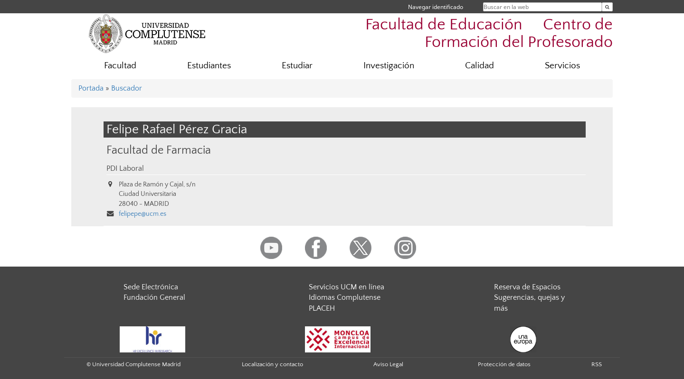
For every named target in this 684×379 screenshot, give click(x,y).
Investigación (388, 66)
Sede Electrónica (151, 287)
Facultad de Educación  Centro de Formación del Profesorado (489, 33)
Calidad (479, 66)
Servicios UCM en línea (346, 287)
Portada (91, 88)
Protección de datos (504, 364)
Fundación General (154, 297)
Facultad (120, 66)
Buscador (126, 88)
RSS (596, 364)
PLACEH (322, 308)
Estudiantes (209, 66)
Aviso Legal (388, 364)
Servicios (562, 66)
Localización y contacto (272, 364)
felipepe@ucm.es (142, 214)
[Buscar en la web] (607, 6)
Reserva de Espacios (527, 287)
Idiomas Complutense (344, 297)
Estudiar (297, 66)
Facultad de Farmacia (158, 150)
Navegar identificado (435, 7)
